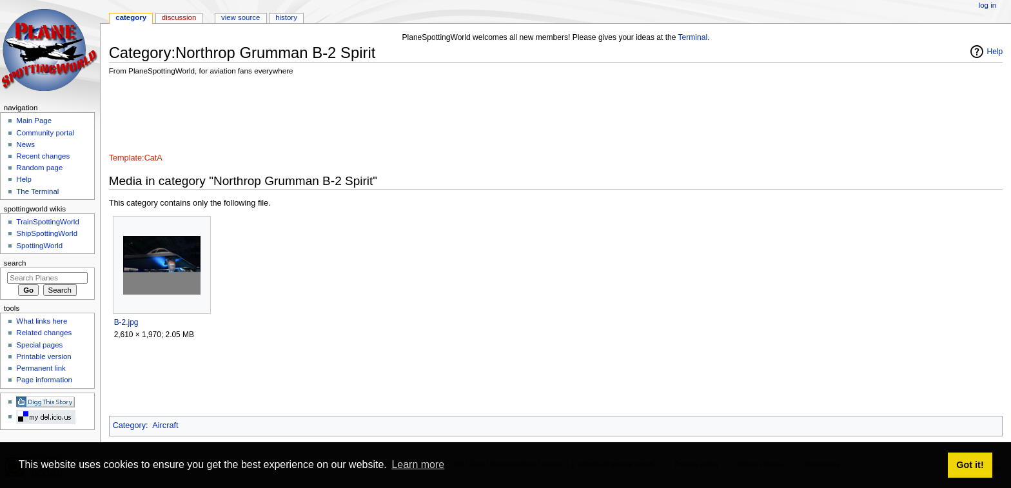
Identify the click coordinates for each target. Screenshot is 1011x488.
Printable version (43, 356)
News (25, 144)
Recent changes (43, 156)
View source (240, 17)
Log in (987, 5)
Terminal (693, 37)
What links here (41, 321)
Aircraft (165, 425)
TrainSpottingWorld (47, 222)
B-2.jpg (126, 322)
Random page (39, 167)
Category (129, 425)
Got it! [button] (969, 465)
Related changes (44, 333)
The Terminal (37, 191)
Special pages (39, 345)
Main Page (34, 120)
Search (15, 263)
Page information (44, 380)
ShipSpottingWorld (46, 233)
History (286, 17)
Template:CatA (135, 157)
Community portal (45, 133)
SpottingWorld (39, 245)
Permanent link (40, 368)
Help (995, 51)
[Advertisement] (343, 116)
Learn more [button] (417, 464)
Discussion (179, 17)
